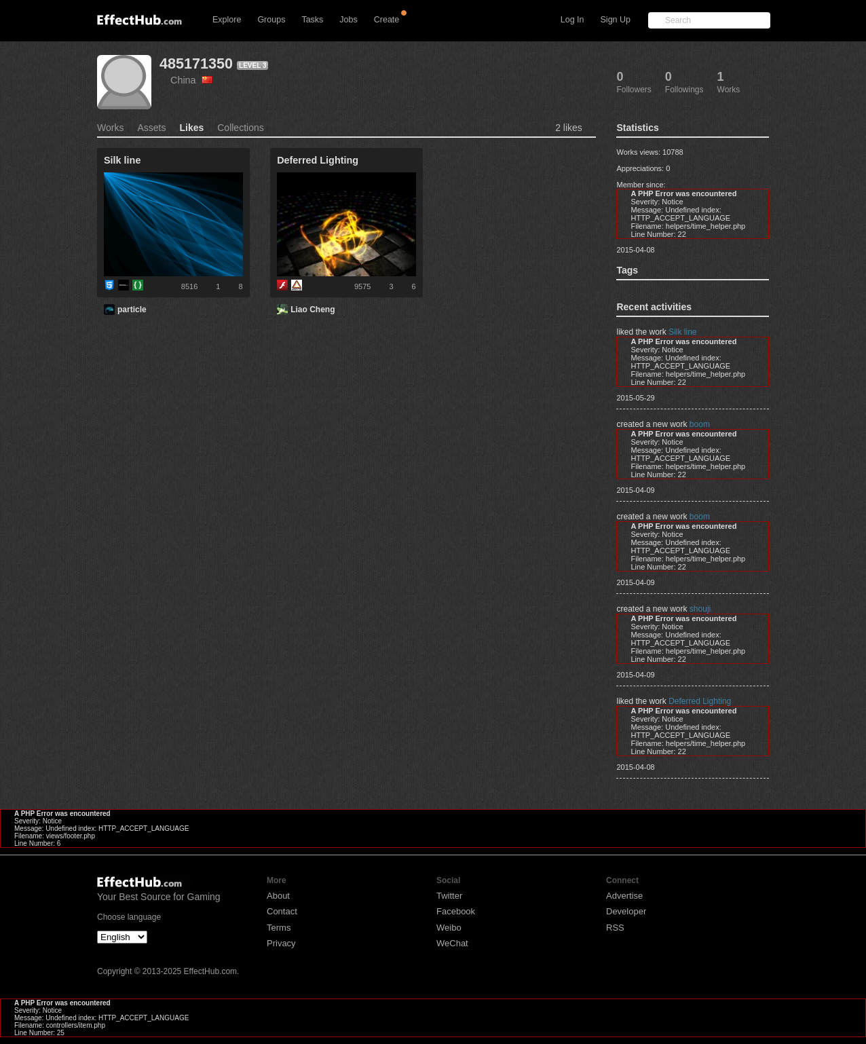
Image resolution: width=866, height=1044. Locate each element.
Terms (278, 927)
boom (700, 424)
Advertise (624, 896)
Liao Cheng (312, 309)
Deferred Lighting (700, 701)
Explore (226, 19)
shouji (700, 609)
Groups (271, 19)
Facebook (455, 911)
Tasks (312, 19)
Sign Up (615, 19)
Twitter (449, 896)
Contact (282, 911)
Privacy (281, 943)
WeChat (452, 943)
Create (387, 19)
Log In (572, 19)
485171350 (196, 63)
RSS (615, 927)
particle (132, 309)
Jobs (348, 19)
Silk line (682, 332)
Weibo (449, 927)
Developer (626, 911)
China (191, 80)
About (278, 896)
